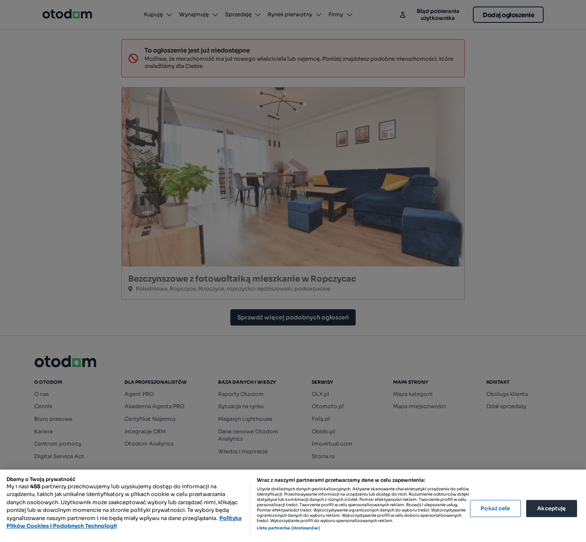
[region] (293, 506)
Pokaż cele (495, 508)
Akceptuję (551, 508)
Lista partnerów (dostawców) (288, 528)
